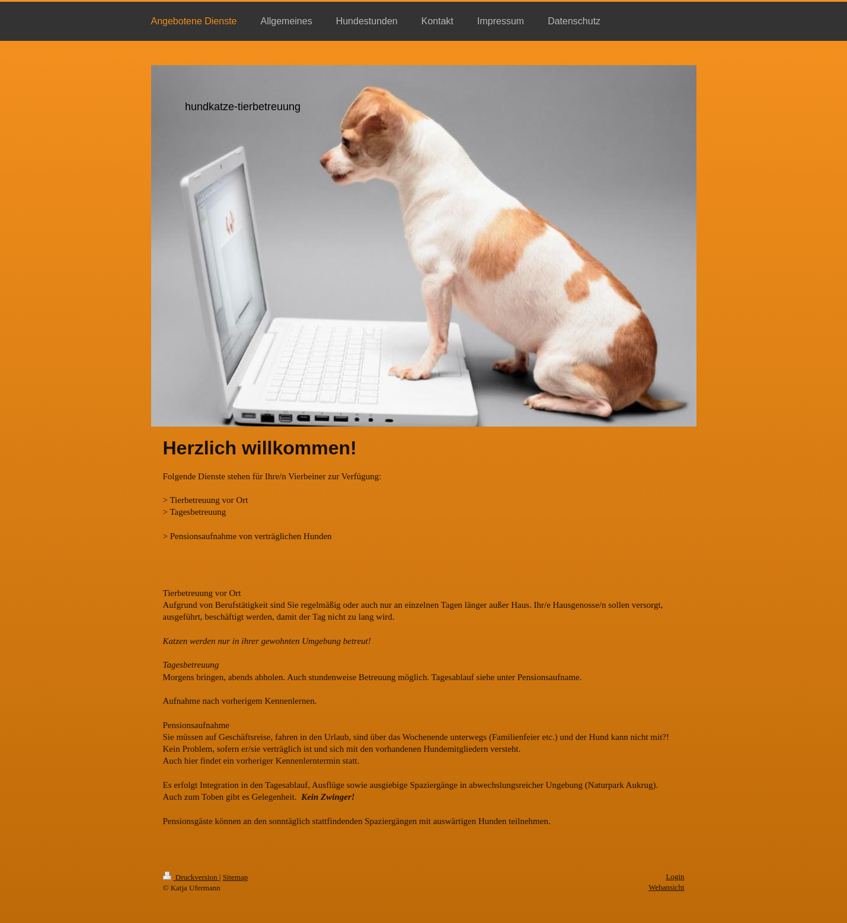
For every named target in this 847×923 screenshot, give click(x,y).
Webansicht (666, 887)
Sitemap (235, 877)
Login (675, 876)
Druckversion (191, 877)
